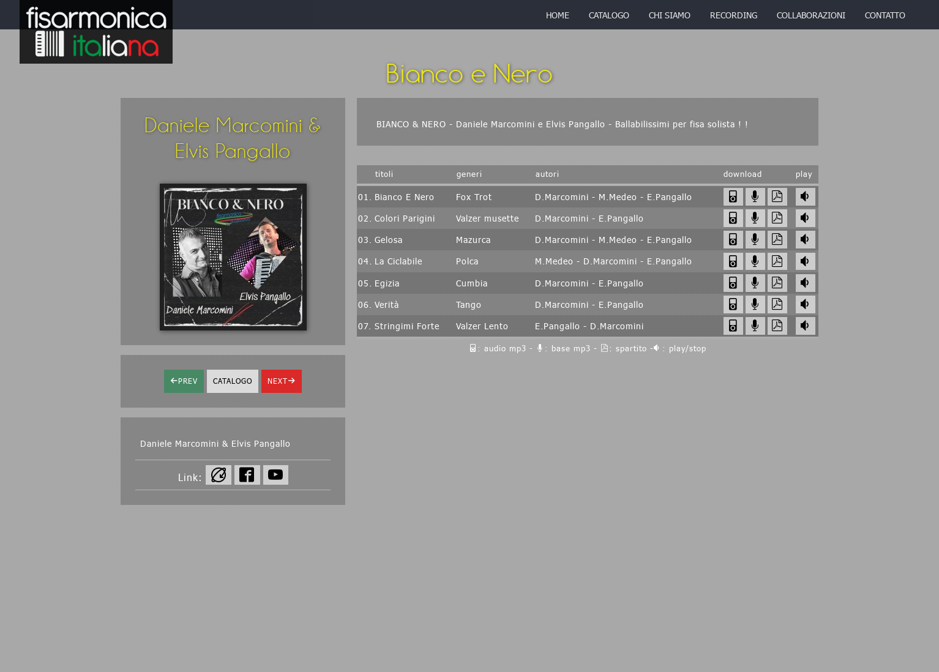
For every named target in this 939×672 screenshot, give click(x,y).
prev (188, 381)
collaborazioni (811, 14)
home (557, 14)
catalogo (609, 14)
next (277, 381)
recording (733, 14)
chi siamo (669, 14)
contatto (885, 14)
